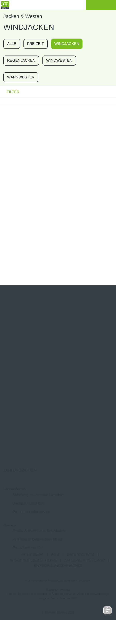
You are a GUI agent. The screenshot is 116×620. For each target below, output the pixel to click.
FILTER (9, 91)
